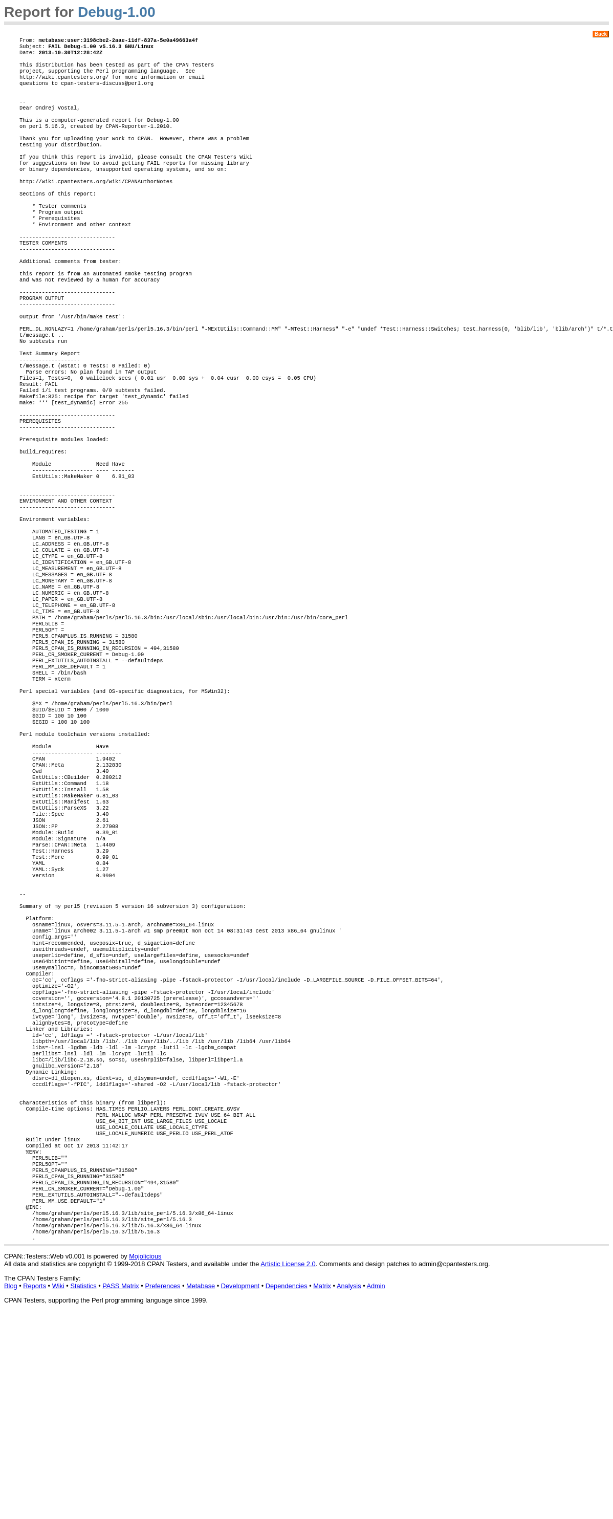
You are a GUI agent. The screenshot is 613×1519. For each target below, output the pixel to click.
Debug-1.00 (117, 12)
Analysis (349, 1486)
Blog (10, 1486)
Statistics (83, 1486)
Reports (34, 1486)
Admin (375, 1486)
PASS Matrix (120, 1486)
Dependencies (287, 1486)
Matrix (322, 1486)
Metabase (200, 1486)
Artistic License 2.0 (287, 1464)
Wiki (58, 1486)
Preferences (162, 1486)
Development (240, 1486)
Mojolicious (145, 1457)
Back (601, 34)
